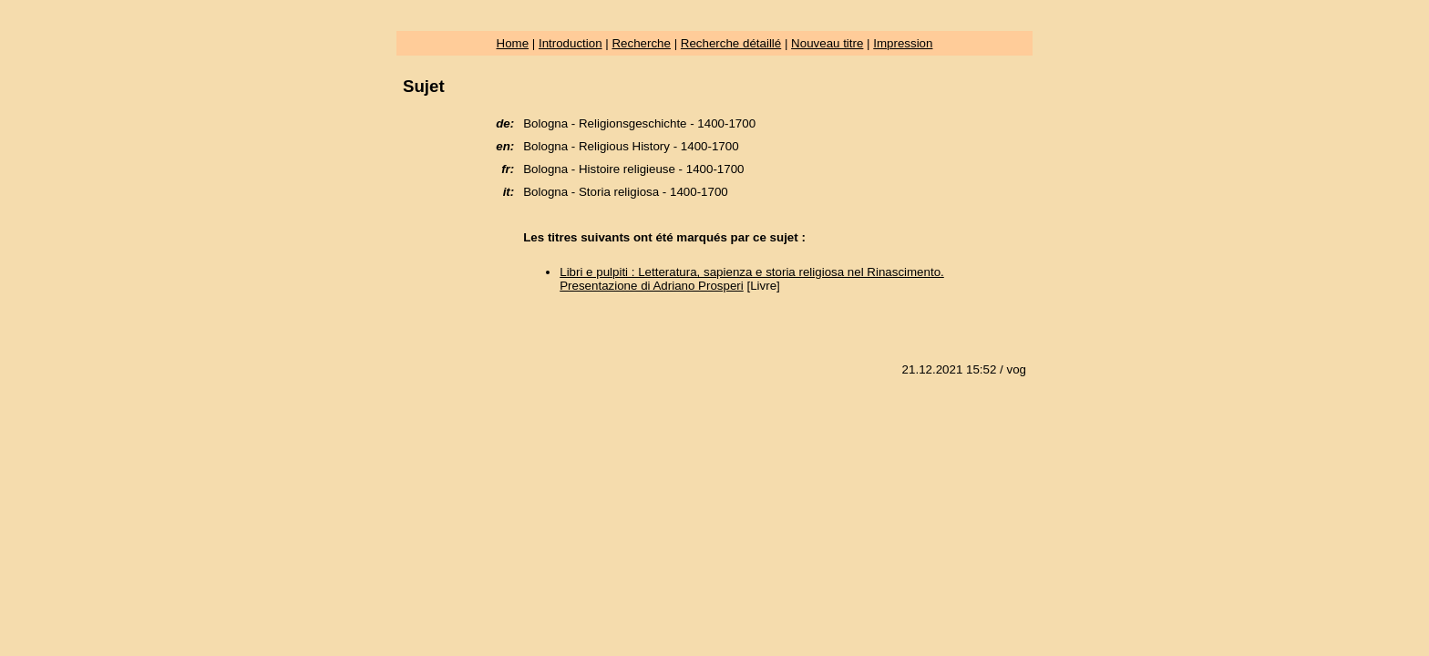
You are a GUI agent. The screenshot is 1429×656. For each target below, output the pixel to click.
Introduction (570, 43)
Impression (902, 43)
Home (513, 43)
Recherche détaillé (731, 43)
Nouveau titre (827, 43)
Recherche (641, 43)
